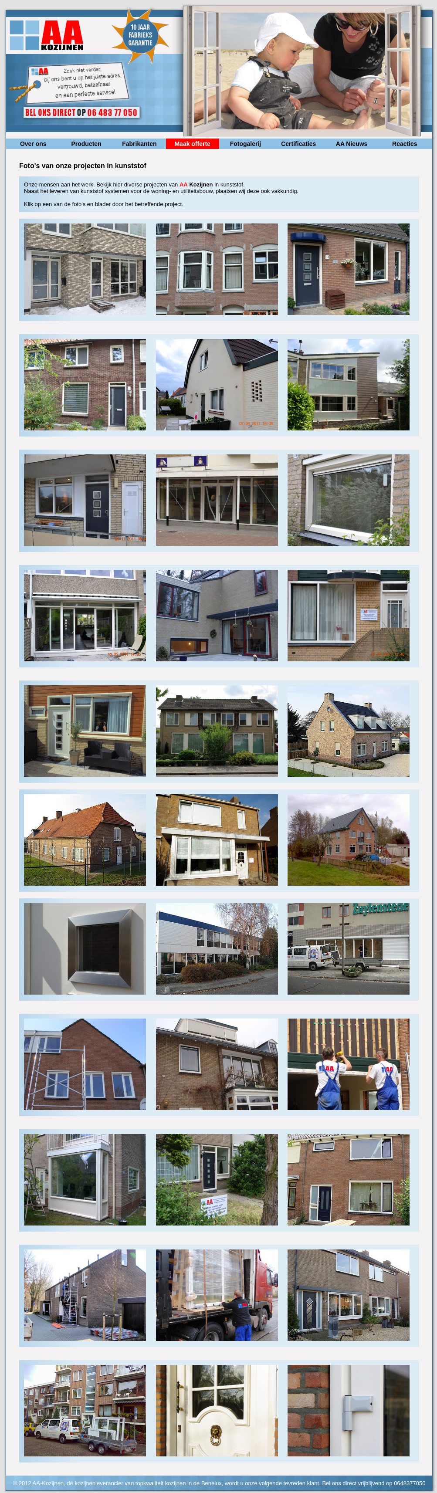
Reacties (404, 143)
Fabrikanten (139, 143)
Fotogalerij (245, 143)
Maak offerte (192, 143)
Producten (86, 143)
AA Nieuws (352, 143)
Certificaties (298, 143)
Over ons (33, 143)
